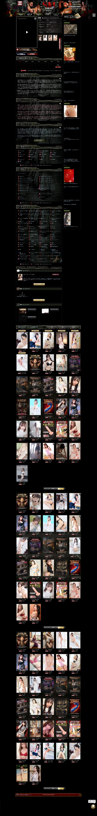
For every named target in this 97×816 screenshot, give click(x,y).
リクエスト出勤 (35, 372)
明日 (63, 328)
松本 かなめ (74, 438)
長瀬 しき (22, 482)
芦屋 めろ (74, 555)
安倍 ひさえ (61, 394)
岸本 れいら (61, 760)
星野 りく (48, 349)
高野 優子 (74, 349)
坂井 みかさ (61, 416)
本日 (52, 328)
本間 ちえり (74, 460)
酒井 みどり (48, 760)
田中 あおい (34, 460)
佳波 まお (22, 438)
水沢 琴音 (48, 460)
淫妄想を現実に (22, 416)
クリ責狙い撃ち (61, 438)
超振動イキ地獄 (75, 372)
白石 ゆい (61, 372)
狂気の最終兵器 (48, 438)
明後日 (73, 328)
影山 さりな (34, 649)
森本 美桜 (74, 416)
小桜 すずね (34, 349)
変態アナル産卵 (48, 394)
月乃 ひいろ (34, 438)
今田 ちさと (21, 460)
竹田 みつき (61, 349)
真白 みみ (48, 372)
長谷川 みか (34, 738)
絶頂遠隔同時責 (48, 416)
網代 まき (74, 394)
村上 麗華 (61, 460)
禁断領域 (35, 394)
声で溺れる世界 (22, 394)
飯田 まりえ (21, 349)
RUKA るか (21, 372)
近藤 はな (35, 416)
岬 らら (74, 649)
